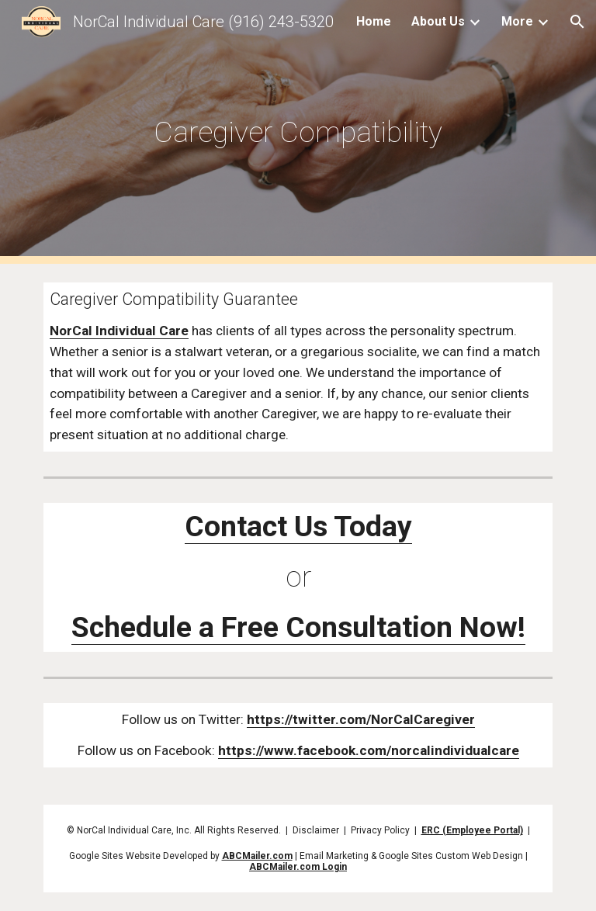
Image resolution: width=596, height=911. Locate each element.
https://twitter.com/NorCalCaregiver (361, 719)
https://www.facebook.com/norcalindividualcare (368, 750)
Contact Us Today (298, 526)
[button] (577, 21)
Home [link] (373, 21)
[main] (297, 132)
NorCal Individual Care (119, 330)
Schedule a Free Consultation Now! (298, 627)
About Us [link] (438, 21)
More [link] (517, 21)
